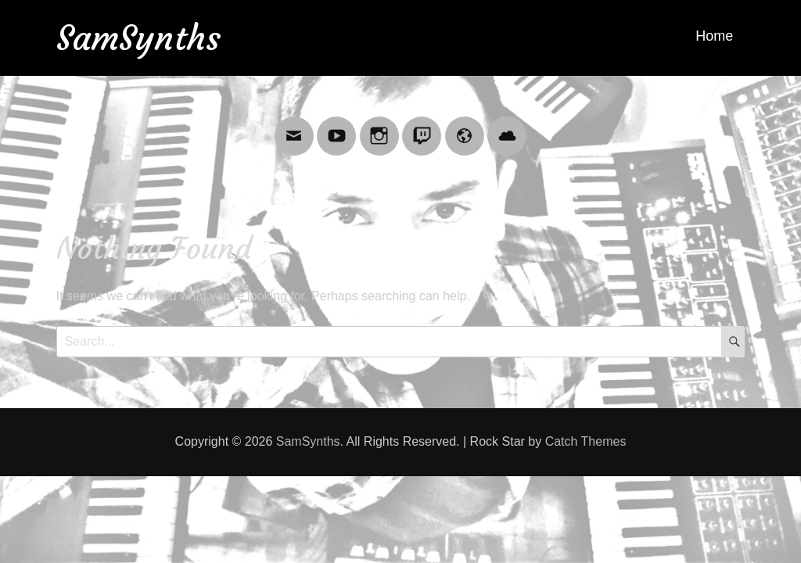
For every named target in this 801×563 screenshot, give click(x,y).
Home (714, 36)
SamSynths (138, 37)
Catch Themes (586, 441)
